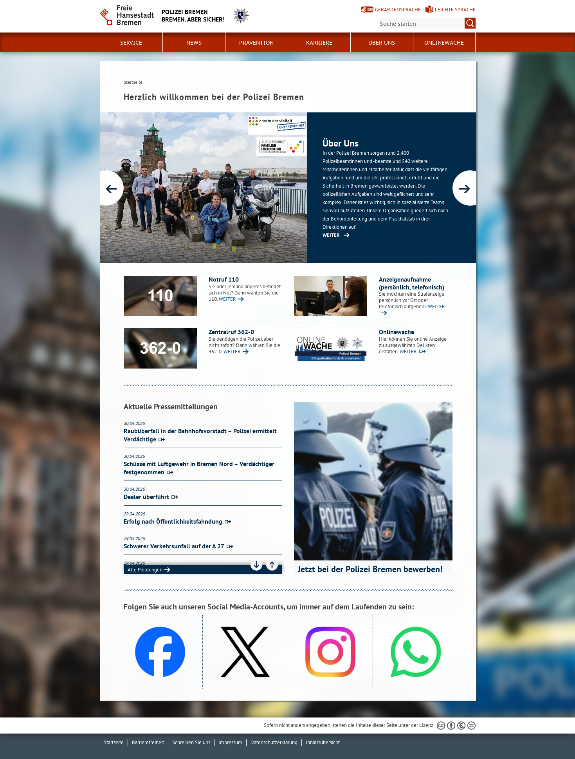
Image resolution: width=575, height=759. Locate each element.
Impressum (230, 742)
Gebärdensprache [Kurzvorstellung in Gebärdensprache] (398, 9)
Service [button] (131, 42)
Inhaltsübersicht (323, 742)
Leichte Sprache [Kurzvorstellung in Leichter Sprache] (455, 9)
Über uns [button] (381, 42)
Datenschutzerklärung (274, 742)
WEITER (227, 299)
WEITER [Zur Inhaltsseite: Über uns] (331, 235)
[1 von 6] (288, 187)
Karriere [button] (319, 42)
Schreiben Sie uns (191, 742)
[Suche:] (427, 23)
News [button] (194, 42)
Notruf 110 (224, 279)
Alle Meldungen (145, 569)
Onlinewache (444, 42)
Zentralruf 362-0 (231, 332)
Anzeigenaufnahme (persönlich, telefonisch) (411, 283)
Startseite (114, 742)
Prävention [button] (256, 42)
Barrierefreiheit (148, 742)
